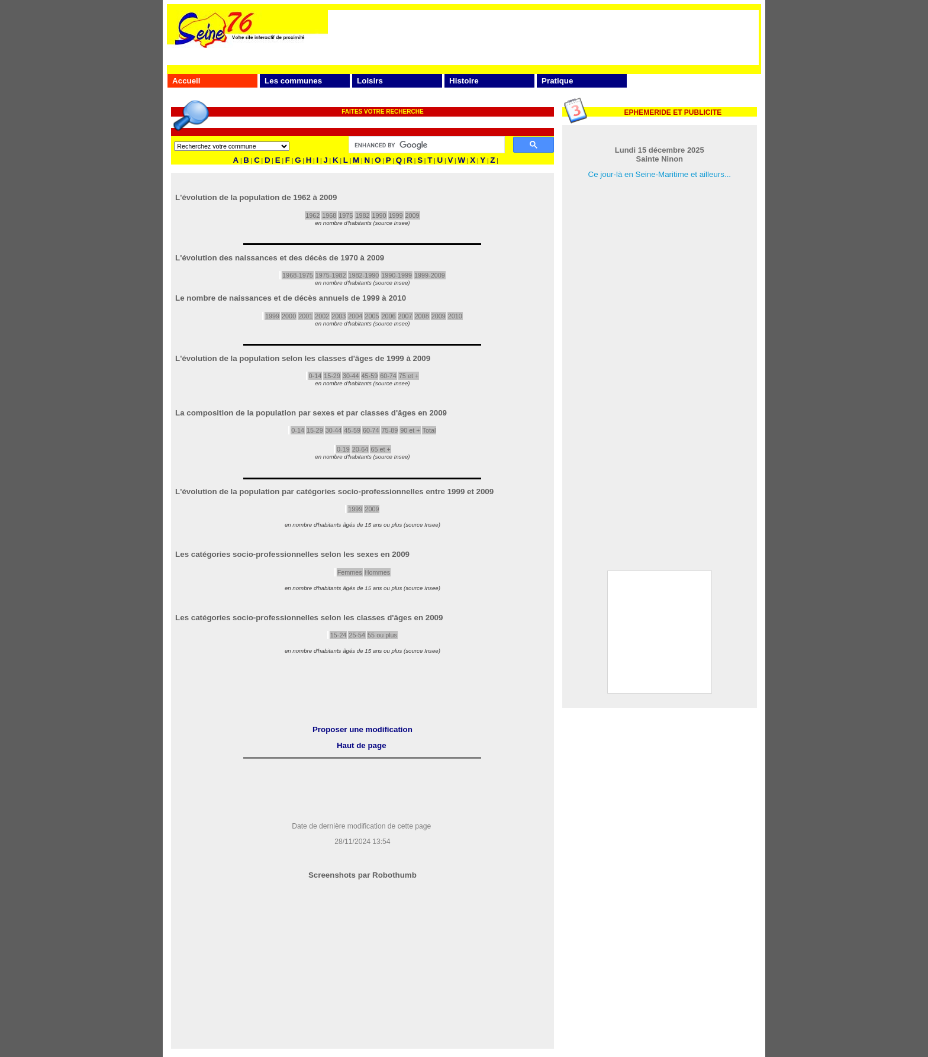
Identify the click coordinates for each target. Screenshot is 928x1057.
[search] (426, 145)
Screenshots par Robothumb (362, 875)
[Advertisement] (543, 36)
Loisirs (370, 80)
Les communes (293, 80)
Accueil (186, 80)
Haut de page (361, 745)
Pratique (557, 80)
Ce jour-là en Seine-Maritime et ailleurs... (659, 174)
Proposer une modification (362, 729)
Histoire (464, 80)
